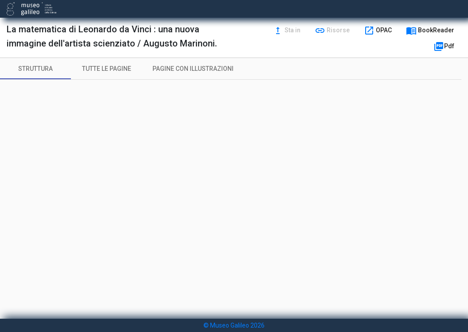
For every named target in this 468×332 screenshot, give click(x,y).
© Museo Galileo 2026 (234, 325)
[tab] (35, 68)
